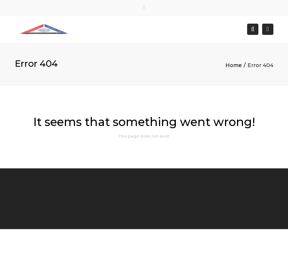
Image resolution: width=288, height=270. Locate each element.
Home (233, 65)
